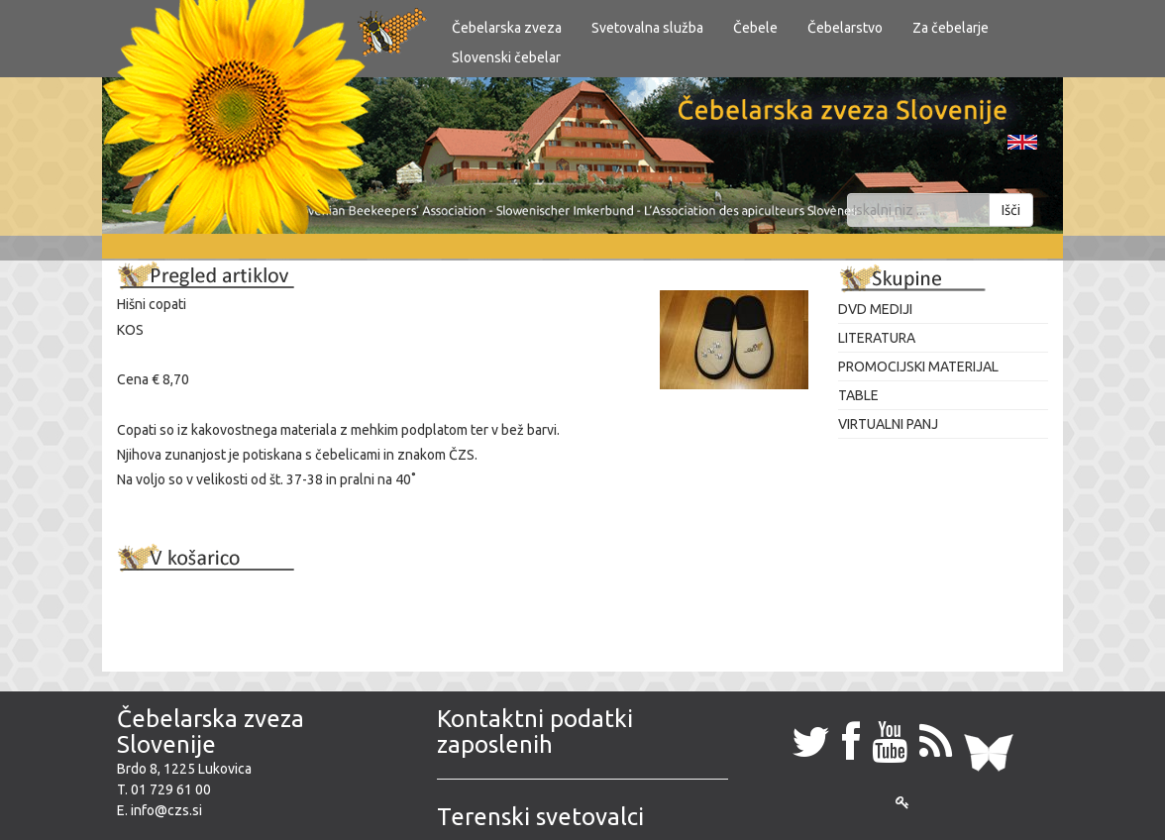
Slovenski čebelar (506, 57)
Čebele (755, 28)
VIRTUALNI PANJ (888, 424)
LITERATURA (876, 338)
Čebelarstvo (845, 28)
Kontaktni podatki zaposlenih (535, 731)
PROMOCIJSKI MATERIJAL (918, 366)
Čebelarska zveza (507, 28)
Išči (1011, 210)
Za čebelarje (950, 28)
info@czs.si (166, 810)
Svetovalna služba (647, 28)
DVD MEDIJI (875, 309)
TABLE (858, 395)
